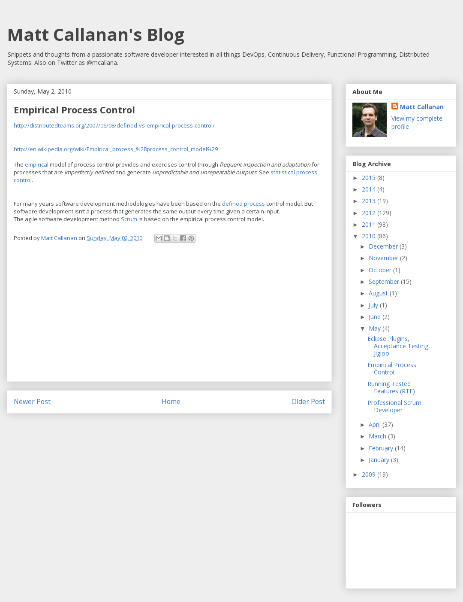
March (378, 436)
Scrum (129, 219)
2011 (369, 224)
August (379, 293)
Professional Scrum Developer (394, 406)
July (374, 305)
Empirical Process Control (391, 368)
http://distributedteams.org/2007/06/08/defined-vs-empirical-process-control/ (114, 125)
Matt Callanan (422, 107)
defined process (243, 203)
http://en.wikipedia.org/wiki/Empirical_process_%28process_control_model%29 (116, 149)
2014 (369, 189)
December (384, 246)
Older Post (308, 401)
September (385, 281)
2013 (369, 201)
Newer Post (32, 401)
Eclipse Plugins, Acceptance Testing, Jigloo (398, 345)
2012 (369, 213)
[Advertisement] (169, 321)
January (380, 460)
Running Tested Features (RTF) (391, 387)
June (375, 317)
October (381, 270)
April (375, 424)
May (375, 328)
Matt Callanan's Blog (95, 34)
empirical (36, 164)
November (384, 258)
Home (171, 401)
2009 (369, 474)
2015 (369, 177)
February (382, 448)
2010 (369, 236)
